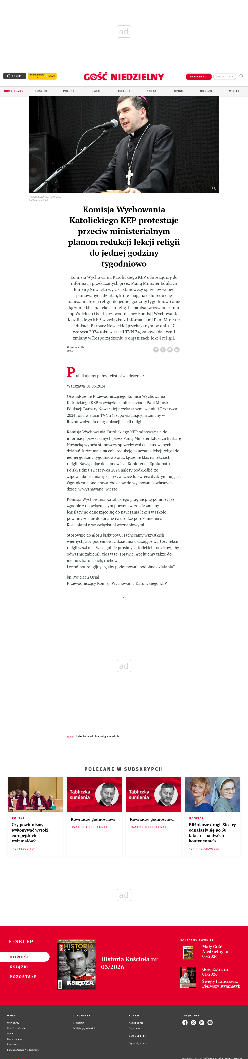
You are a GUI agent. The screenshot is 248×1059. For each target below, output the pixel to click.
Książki (19, 967)
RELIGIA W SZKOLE (109, 736)
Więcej (234, 91)
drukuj (170, 348)
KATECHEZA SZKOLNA (87, 736)
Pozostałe (19, 976)
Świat (96, 91)
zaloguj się (225, 76)
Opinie (179, 91)
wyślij (177, 348)
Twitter (163, 348)
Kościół (41, 91)
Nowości (19, 957)
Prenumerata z (37, 76)
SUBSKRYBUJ (199, 76)
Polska (68, 91)
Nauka (151, 91)
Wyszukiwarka (241, 76)
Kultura (124, 91)
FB (156, 348)
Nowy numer (14, 91)
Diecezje (206, 91)
